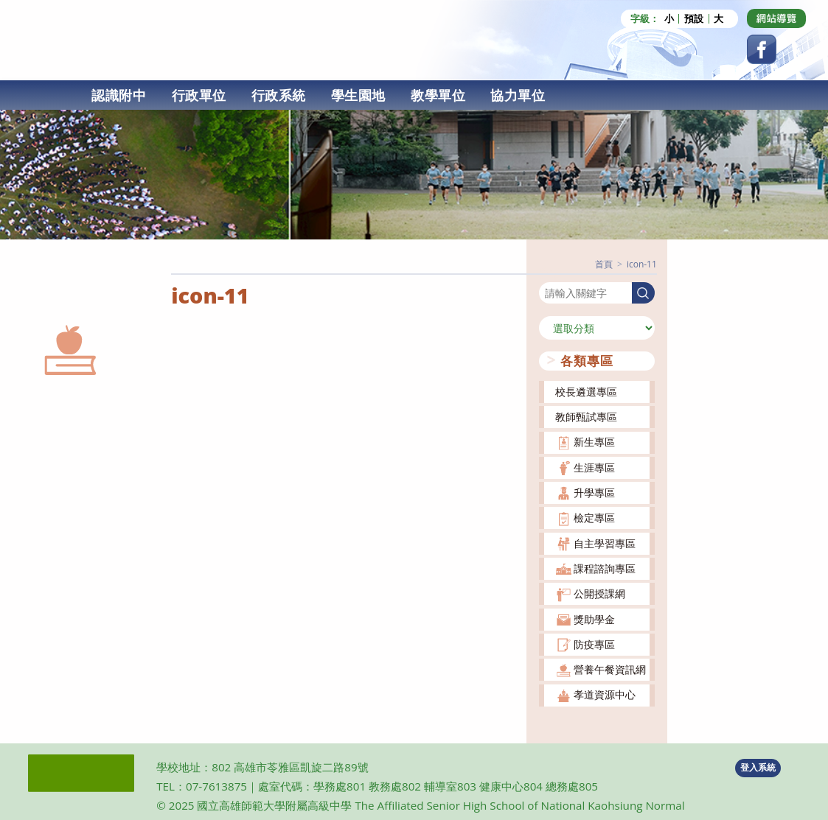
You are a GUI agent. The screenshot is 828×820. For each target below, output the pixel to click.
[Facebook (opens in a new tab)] (761, 49)
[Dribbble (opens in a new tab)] (776, 18)
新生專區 (594, 442)
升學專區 (594, 493)
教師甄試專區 (586, 417)
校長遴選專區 (586, 392)
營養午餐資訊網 (610, 669)
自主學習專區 (605, 543)
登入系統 (758, 767)
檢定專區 (594, 518)
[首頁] (604, 264)
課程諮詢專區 (605, 568)
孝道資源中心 (605, 694)
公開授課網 (599, 593)
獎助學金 (594, 619)
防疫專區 (594, 644)
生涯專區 (594, 467)
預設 (693, 19)
